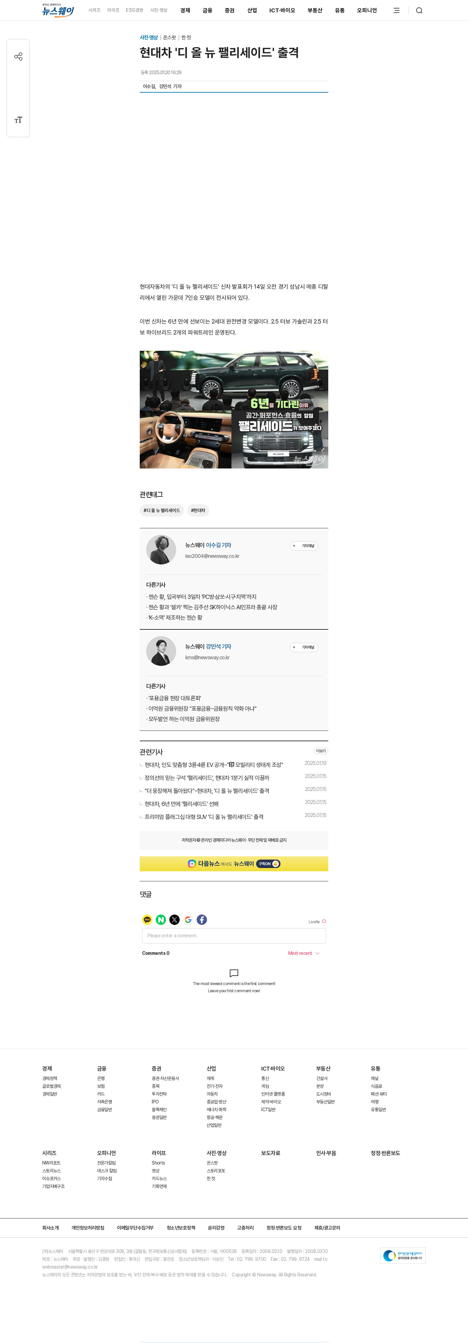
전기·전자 (215, 1086)
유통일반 (378, 1109)
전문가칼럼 (106, 1162)
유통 (340, 10)
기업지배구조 (53, 1186)
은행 (101, 1078)
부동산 (315, 10)
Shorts (158, 1162)
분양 (320, 1086)
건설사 (321, 1078)
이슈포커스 (51, 1178)
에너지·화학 (216, 1109)
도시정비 (323, 1094)
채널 (374, 1078)
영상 (155, 1170)
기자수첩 (104, 1178)
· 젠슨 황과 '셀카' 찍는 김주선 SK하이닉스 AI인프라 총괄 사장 (211, 607)
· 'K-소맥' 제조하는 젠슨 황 (174, 617)
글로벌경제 (51, 1086)
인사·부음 (326, 1153)
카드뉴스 (159, 1178)
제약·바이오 (271, 1101)
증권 (230, 10)
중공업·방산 (216, 1101)
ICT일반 (268, 1109)
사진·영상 (158, 10)
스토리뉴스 (51, 1170)
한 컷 (186, 37)
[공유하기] (18, 56)
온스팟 (170, 37)
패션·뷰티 (379, 1094)
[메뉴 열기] (396, 10)
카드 (101, 1094)
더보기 (320, 751)
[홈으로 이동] (58, 10)
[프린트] (18, 99)
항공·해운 (215, 1117)
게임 (265, 1086)
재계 (210, 1078)
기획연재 (159, 1186)
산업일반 (214, 1125)
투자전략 (159, 1094)
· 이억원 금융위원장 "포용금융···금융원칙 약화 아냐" (201, 708)
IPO (155, 1101)
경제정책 (49, 1078)
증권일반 (159, 1117)
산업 (252, 10)
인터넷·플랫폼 (273, 1094)
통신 (265, 1078)
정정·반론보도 (385, 1153)
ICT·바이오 (282, 10)
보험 (101, 1086)
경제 (185, 10)
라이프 (113, 10)
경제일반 (49, 1094)
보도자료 (270, 1153)
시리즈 (94, 10)
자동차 (212, 1094)
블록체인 (159, 1109)
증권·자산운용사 (165, 1078)
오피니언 (367, 10)
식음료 (376, 1086)
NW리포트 (51, 1162)
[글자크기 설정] (18, 120)
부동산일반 (325, 1101)
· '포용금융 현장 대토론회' (173, 698)
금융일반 (104, 1109)
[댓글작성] (18, 77)
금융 (208, 10)
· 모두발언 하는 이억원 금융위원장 (183, 719)
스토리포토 (216, 1170)
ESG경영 (134, 10)
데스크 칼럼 (107, 1170)
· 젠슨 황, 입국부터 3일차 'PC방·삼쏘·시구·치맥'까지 (201, 596)
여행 (374, 1101)
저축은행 (104, 1101)
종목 (155, 1086)
